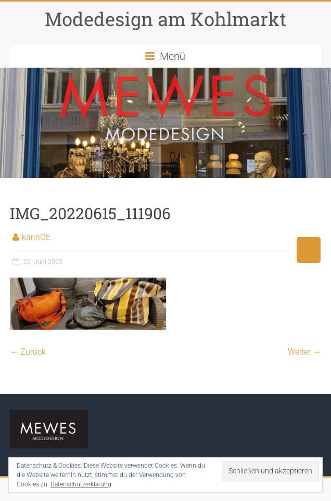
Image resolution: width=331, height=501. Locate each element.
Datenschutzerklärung (80, 484)
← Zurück (28, 352)
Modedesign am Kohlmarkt (165, 18)
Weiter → (304, 352)
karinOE (36, 237)
